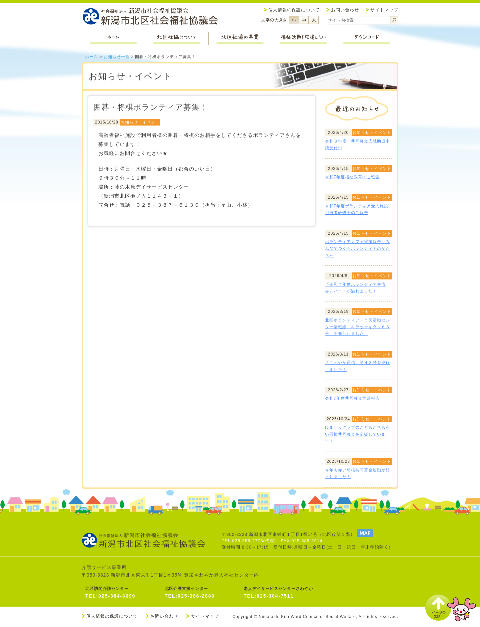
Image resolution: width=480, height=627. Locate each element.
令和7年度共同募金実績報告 (352, 398)
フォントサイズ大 (314, 20)
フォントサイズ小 (294, 20)
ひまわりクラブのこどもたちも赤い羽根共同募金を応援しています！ (357, 434)
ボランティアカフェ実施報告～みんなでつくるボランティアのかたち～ (357, 248)
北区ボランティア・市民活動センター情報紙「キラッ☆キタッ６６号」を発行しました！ (357, 327)
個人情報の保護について (294, 9)
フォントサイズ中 (304, 20)
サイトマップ (384, 9)
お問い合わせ (345, 9)
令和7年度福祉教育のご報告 (352, 177)
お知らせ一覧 (117, 56)
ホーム (91, 56)
